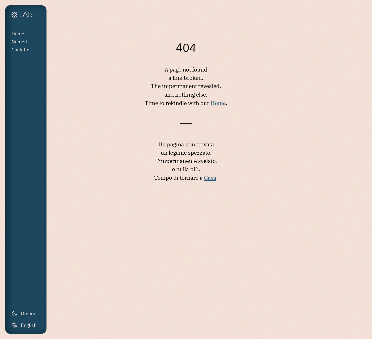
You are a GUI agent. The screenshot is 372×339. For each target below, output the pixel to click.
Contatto (20, 50)
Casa (210, 177)
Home (18, 34)
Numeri (19, 42)
